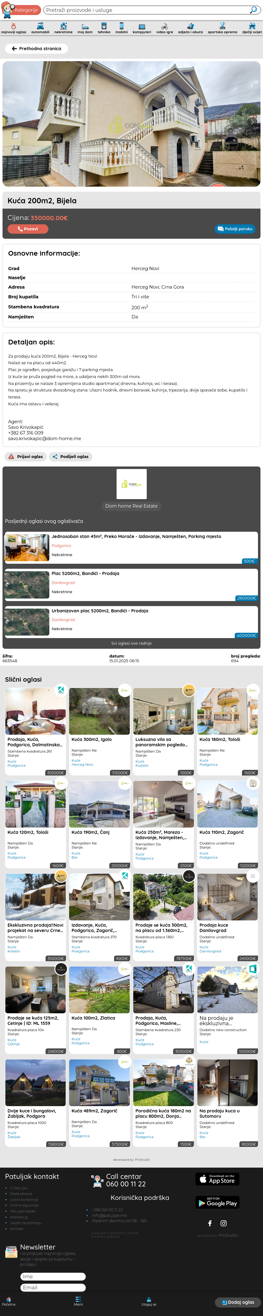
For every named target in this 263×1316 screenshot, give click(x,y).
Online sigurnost (24, 1210)
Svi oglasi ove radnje (131, 648)
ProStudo (142, 1164)
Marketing (19, 1222)
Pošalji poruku (235, 228)
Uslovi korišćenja (24, 1204)
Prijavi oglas (25, 456)
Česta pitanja (21, 1198)
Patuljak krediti (23, 1216)
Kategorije (20, 10)
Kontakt (17, 1234)
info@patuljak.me (109, 1220)
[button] (252, 122)
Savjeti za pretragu (25, 1228)
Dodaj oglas (238, 1302)
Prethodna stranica (36, 48)
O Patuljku (19, 1193)
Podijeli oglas (71, 456)
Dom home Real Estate (131, 511)
